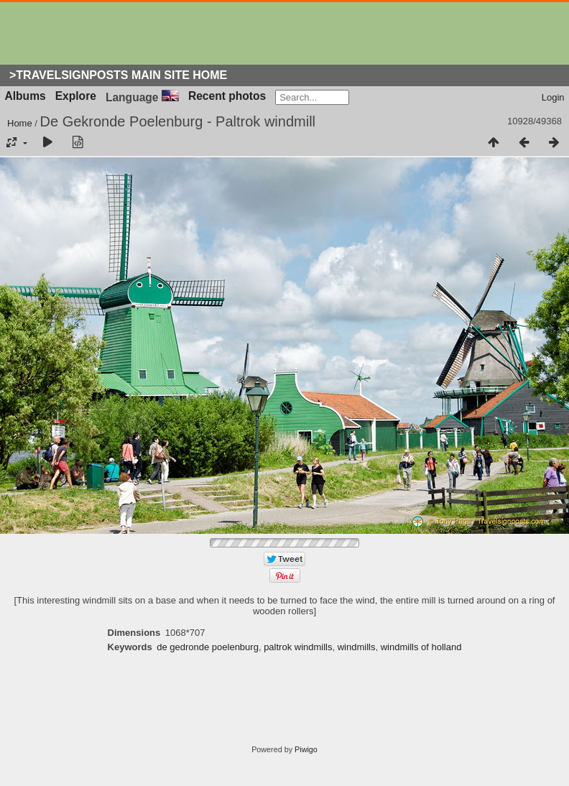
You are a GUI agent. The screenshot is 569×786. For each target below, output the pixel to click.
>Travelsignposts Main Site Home (118, 75)
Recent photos (227, 96)
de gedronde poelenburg (208, 647)
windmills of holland (421, 647)
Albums (25, 96)
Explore (75, 96)
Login (553, 97)
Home (19, 123)
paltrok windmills (298, 647)
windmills (357, 647)
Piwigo (306, 749)
